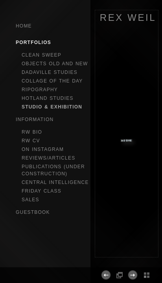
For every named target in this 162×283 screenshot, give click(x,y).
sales (30, 199)
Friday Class (41, 191)
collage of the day (52, 81)
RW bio (32, 132)
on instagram (43, 149)
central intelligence (55, 182)
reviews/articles (48, 158)
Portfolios (33, 42)
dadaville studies (49, 72)
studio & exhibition (52, 107)
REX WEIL (128, 17)
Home (24, 26)
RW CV (31, 140)
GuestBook (33, 212)
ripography (40, 89)
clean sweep (41, 55)
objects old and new (55, 63)
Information (34, 119)
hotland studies (48, 98)
